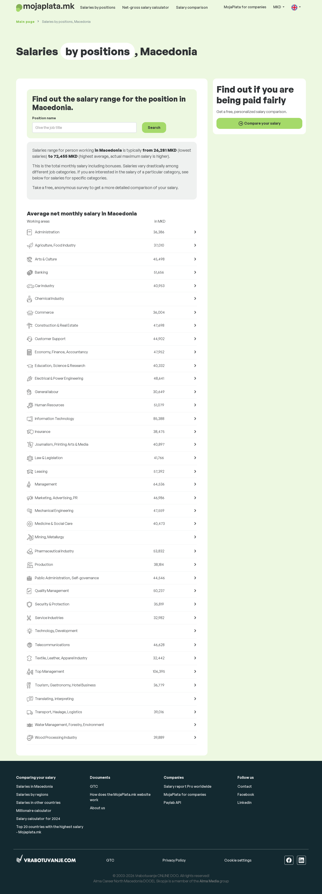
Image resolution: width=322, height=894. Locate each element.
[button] (296, 7)
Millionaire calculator (33, 810)
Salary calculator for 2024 (38, 818)
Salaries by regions (32, 794)
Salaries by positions (97, 7)
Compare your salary (259, 123)
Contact (244, 786)
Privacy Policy (174, 860)
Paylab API (172, 802)
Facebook (245, 794)
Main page (25, 21)
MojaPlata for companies (245, 7)
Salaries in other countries (38, 802)
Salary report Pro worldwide (187, 786)
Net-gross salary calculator (145, 7)
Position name (44, 118)
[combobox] (81, 127)
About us (97, 808)
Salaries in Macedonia (34, 786)
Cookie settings (238, 860)
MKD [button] (277, 7)
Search (154, 127)
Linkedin (244, 802)
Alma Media (209, 881)
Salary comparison (192, 7)
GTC (94, 786)
